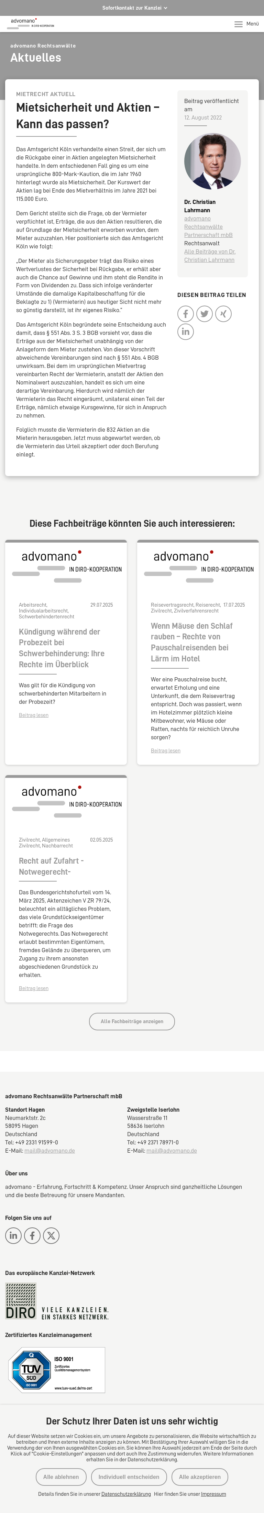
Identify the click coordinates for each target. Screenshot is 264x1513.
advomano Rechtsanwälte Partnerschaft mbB (208, 226)
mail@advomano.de (49, 1150)
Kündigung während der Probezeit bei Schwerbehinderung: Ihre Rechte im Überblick (61, 648)
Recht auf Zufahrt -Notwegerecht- (51, 866)
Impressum (213, 1494)
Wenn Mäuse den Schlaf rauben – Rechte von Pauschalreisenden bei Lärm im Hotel (192, 642)
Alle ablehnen (61, 1477)
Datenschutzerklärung (126, 1494)
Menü (246, 24)
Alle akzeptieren (200, 1477)
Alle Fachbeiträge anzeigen (132, 1021)
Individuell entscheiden (129, 1477)
